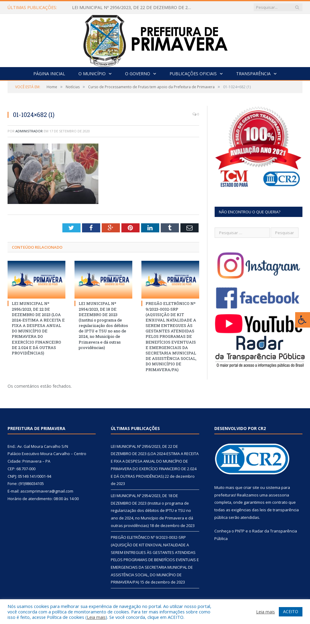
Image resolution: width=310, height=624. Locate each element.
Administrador (29, 131)
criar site (251, 487)
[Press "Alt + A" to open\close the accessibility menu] (302, 320)
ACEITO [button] (290, 611)
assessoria (279, 495)
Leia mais (96, 617)
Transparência (253, 73)
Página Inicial (49, 73)
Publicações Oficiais (193, 73)
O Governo (137, 73)
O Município (92, 73)
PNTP (240, 531)
